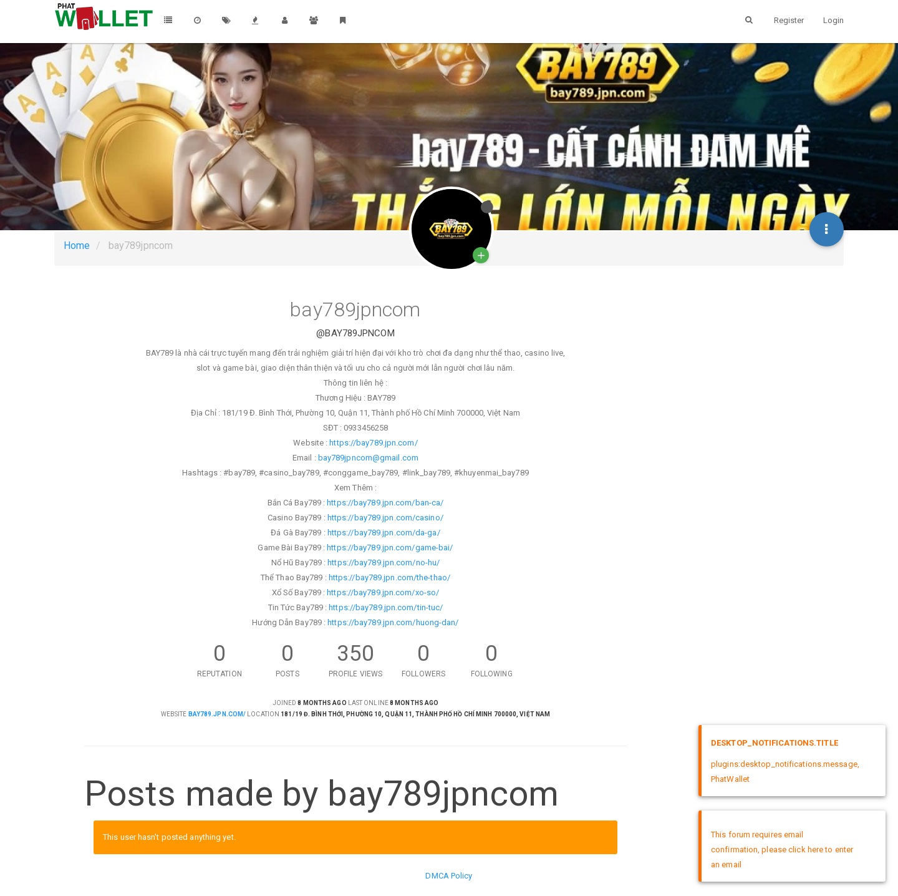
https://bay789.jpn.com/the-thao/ (389, 577)
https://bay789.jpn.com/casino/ (385, 517)
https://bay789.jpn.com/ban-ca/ (385, 502)
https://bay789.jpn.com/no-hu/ (383, 562)
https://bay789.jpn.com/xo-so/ (383, 592)
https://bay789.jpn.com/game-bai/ (390, 547)
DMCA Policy (448, 875)
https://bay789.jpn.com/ (373, 442)
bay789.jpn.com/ (217, 714)
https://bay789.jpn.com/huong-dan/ (392, 622)
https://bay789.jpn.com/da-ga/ (383, 532)
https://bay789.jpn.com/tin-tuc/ (386, 607)
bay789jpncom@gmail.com (368, 457)
